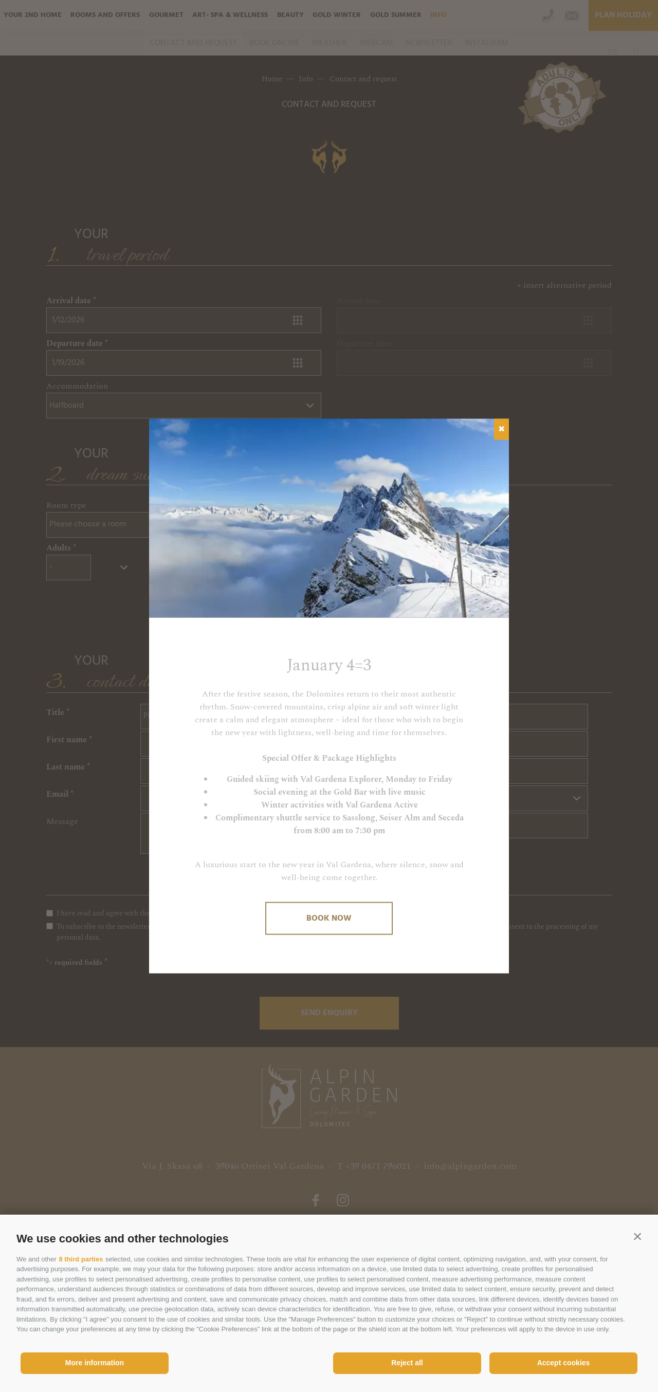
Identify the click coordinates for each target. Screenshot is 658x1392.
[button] (637, 1236)
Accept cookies (563, 1363)
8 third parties (81, 1259)
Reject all (407, 1363)
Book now (329, 918)
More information (94, 1363)
